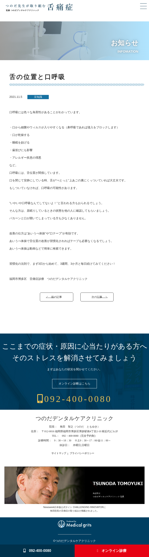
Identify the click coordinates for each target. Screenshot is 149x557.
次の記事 (97, 296)
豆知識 (38, 96)
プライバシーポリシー (82, 453)
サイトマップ (58, 453)
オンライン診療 (112, 551)
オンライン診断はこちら (74, 383)
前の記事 (56, 296)
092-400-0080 (74, 399)
